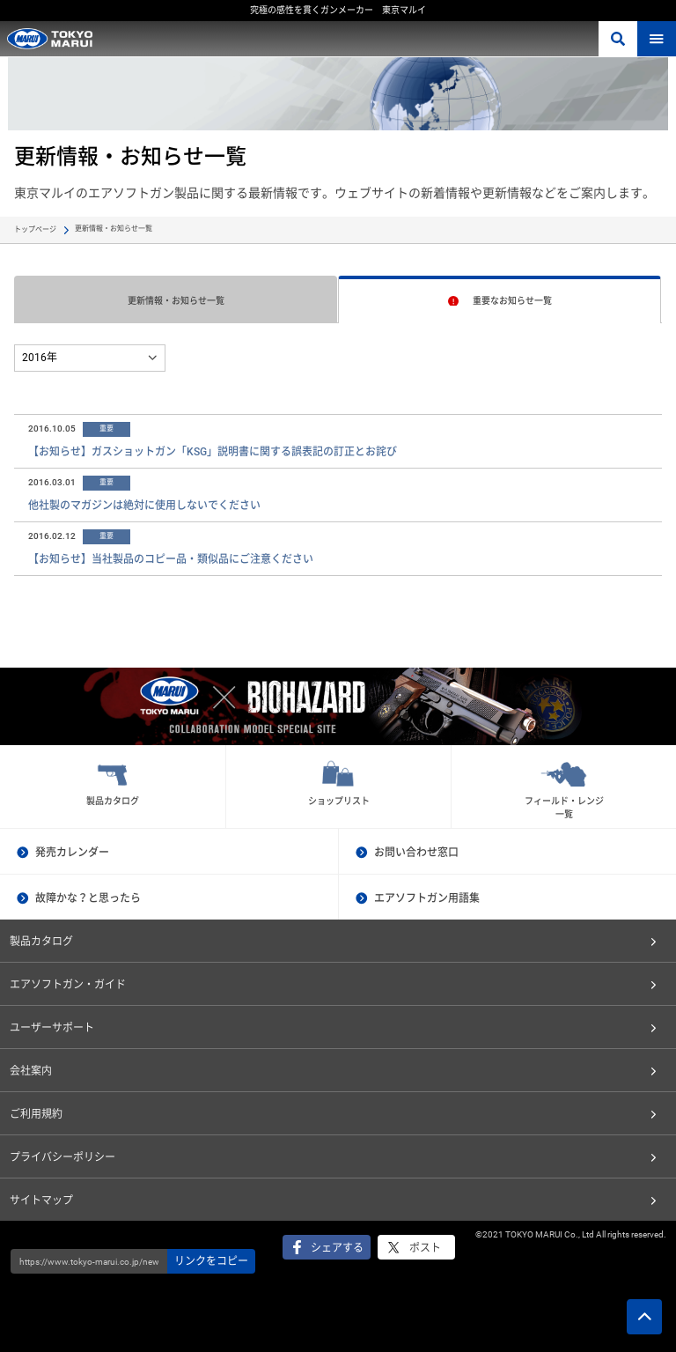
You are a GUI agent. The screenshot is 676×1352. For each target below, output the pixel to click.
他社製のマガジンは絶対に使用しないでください (144, 505)
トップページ (35, 229)
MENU (656, 38)
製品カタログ (41, 941)
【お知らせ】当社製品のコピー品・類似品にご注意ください (170, 559)
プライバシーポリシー (62, 1157)
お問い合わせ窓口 (416, 852)
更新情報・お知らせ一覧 (176, 301)
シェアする (337, 1248)
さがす (618, 38)
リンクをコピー (211, 1261)
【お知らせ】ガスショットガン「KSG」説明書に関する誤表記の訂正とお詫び (212, 452)
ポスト (425, 1248)
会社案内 (31, 1071)
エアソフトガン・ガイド (68, 985)
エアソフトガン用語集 (427, 898)
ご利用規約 (36, 1114)
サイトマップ (41, 1200)
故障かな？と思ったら (88, 898)
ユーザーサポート (52, 1028)
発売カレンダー (72, 852)
